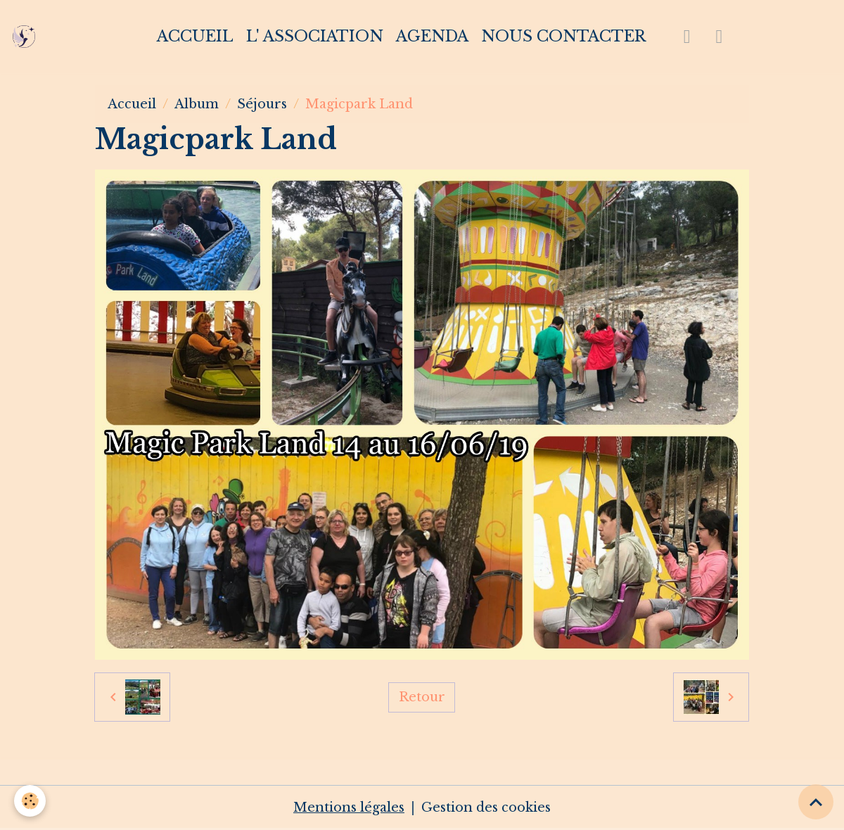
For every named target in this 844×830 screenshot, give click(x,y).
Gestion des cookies (486, 807)
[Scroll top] (815, 801)
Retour (422, 697)
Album (196, 104)
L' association (314, 36)
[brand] (27, 36)
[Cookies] (30, 801)
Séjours (262, 104)
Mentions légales (348, 807)
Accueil (195, 36)
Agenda (432, 36)
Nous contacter (563, 36)
